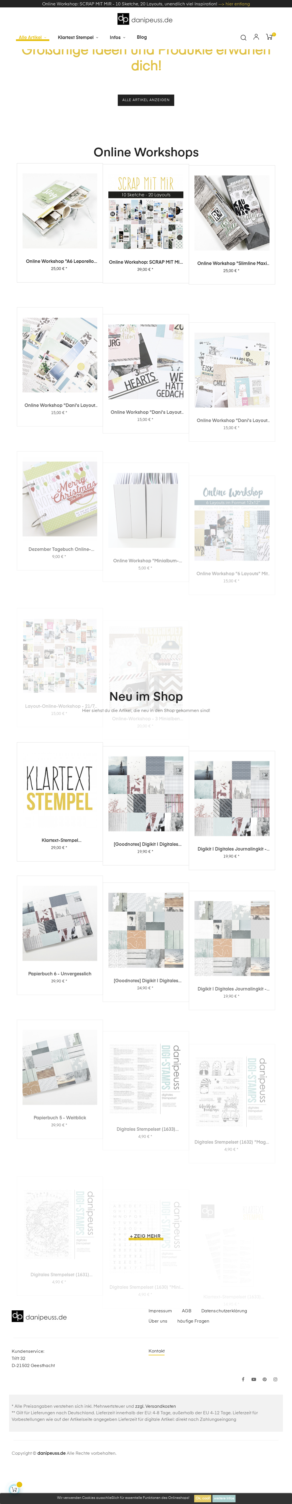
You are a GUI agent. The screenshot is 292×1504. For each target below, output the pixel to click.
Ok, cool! (203, 1498)
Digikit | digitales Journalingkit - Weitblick (232, 1099)
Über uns (158, 1358)
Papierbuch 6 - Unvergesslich (60, 1079)
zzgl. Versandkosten (155, 1444)
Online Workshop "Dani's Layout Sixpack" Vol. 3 (60, 510)
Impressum (160, 1348)
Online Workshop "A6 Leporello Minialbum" (60, 313)
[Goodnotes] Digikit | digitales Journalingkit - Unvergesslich (146, 933)
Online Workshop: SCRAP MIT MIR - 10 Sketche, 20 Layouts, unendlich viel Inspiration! (146, 317)
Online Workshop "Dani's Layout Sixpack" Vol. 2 (146, 522)
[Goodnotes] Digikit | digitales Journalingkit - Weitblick (146, 1090)
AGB (186, 1348)
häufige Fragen (193, 1358)
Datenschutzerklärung (224, 1348)
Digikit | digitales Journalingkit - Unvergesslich (232, 946)
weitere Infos (224, 1498)
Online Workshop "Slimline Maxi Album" (232, 323)
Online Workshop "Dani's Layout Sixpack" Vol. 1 (232, 530)
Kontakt (157, 1388)
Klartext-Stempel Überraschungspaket (60, 921)
